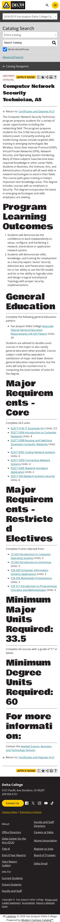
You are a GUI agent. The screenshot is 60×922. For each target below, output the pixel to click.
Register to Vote (43, 849)
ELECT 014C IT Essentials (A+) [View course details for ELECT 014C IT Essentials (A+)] (28, 428)
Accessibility (28, 902)
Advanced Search (13, 57)
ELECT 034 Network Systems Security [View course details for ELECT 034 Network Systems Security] (33, 476)
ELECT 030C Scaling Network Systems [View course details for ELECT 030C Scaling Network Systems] (33, 452)
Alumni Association (45, 840)
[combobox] (30, 16)
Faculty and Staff (12, 891)
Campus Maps (9, 812)
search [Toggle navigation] (47, 5)
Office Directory (11, 832)
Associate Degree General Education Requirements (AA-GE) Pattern (32, 330)
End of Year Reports (14, 855)
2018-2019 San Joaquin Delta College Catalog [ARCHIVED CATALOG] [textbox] (30, 16)
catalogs (11, 916)
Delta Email (41, 863)
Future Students (11, 884)
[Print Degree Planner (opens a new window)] (38, 77)
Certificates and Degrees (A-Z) (36, 111)
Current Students (12, 878)
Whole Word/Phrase (18, 49)
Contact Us (13, 803)
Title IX (6, 849)
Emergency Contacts (31, 812)
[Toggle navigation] (55, 5)
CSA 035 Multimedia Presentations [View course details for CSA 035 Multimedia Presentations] (31, 578)
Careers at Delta (43, 832)
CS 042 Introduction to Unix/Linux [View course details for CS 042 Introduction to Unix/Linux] (31, 562)
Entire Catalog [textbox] (12, 35)
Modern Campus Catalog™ (37, 920)
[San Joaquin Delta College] (23, 5)
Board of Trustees (45, 855)
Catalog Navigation (17, 66)
